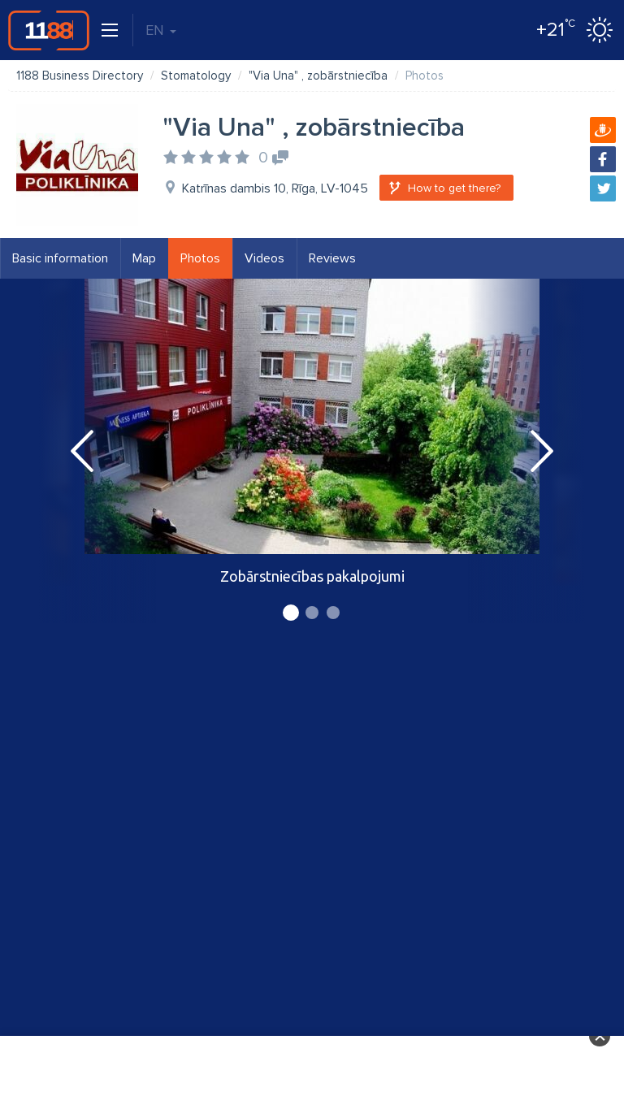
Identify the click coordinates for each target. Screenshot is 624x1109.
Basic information (60, 258)
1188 (48, 30)
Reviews (332, 258)
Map (144, 258)
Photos (200, 258)
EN (160, 30)
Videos (264, 258)
